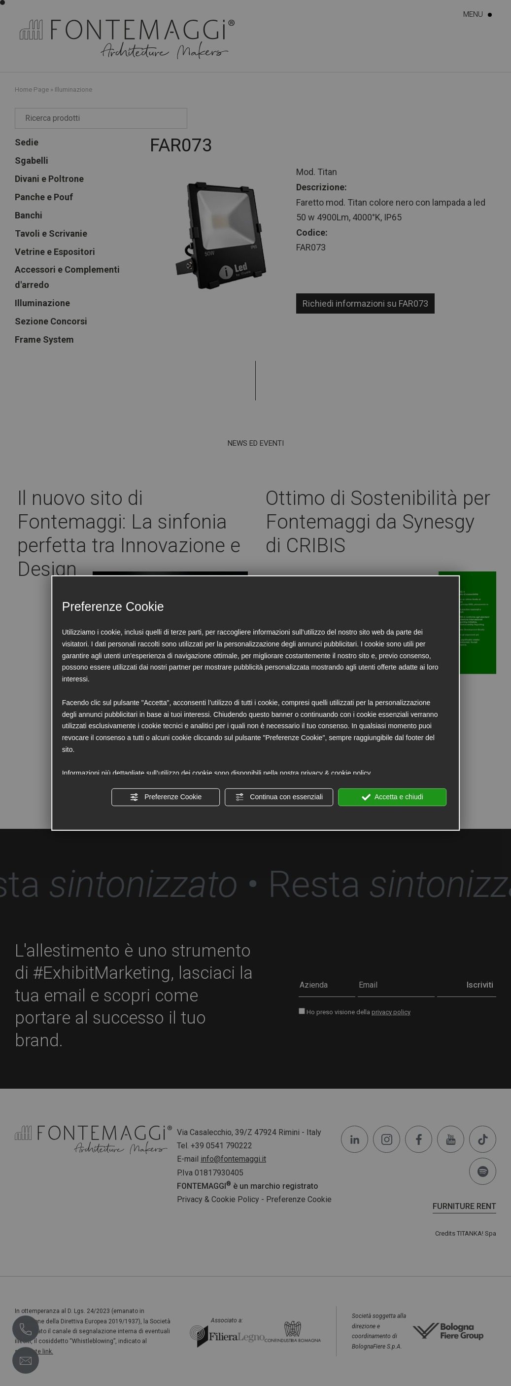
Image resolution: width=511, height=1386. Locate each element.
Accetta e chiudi (392, 797)
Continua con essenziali (279, 797)
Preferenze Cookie (166, 797)
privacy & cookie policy (336, 773)
